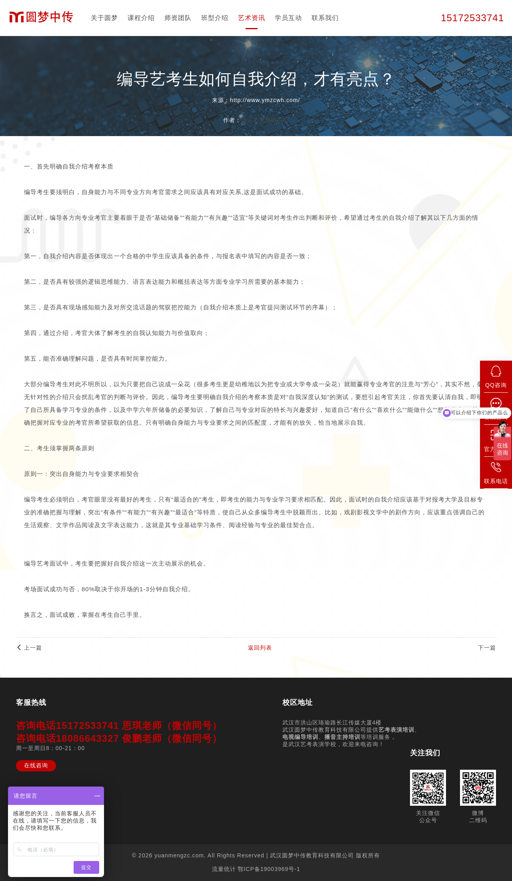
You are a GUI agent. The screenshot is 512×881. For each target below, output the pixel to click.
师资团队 (178, 17)
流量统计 (224, 869)
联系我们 (325, 17)
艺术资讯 (251, 17)
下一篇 (487, 647)
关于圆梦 (104, 17)
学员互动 (288, 17)
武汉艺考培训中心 (265, 120)
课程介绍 (141, 17)
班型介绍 (214, 17)
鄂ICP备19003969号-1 (269, 869)
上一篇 (29, 647)
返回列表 (260, 647)
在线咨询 (36, 765)
